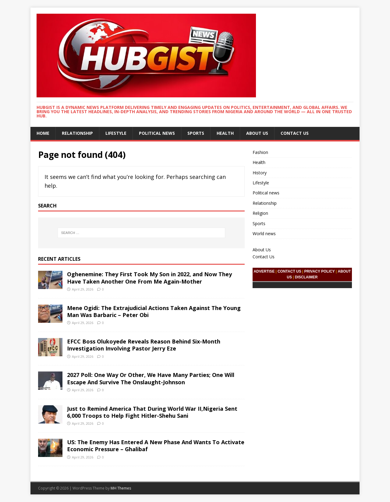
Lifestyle (115, 133)
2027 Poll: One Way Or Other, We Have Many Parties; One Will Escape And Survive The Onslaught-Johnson (150, 378)
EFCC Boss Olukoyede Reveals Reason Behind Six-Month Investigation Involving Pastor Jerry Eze (143, 345)
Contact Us (295, 133)
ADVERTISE (264, 271)
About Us (257, 133)
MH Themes (121, 488)
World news (264, 233)
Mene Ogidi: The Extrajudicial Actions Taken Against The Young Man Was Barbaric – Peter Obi (154, 311)
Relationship (77, 133)
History (260, 173)
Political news (157, 133)
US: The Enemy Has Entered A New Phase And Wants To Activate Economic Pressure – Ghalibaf (155, 445)
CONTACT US (289, 271)
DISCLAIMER (306, 277)
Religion (260, 213)
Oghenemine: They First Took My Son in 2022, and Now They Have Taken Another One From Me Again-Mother (149, 277)
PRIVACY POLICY (319, 271)
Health (225, 133)
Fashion (260, 152)
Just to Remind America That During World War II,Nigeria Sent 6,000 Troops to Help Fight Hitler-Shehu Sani (152, 412)
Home (43, 133)
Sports (195, 133)
